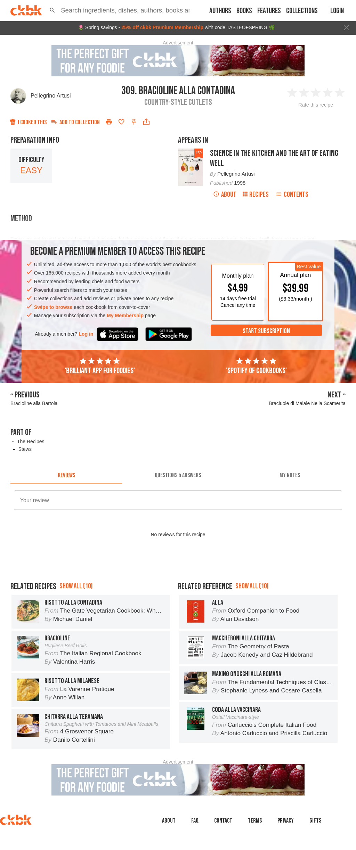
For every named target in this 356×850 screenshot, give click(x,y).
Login (337, 11)
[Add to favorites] (121, 122)
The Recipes (30, 441)
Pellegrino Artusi (51, 96)
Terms (255, 820)
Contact (223, 820)
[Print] (109, 122)
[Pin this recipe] (134, 122)
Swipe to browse (53, 307)
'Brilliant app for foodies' (100, 366)
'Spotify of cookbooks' (256, 366)
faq (195, 820)
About (224, 194)
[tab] (66, 475)
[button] (52, 10)
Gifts (315, 820)
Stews (25, 449)
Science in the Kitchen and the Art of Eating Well (274, 158)
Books (244, 11)
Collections (302, 11)
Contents (291, 194)
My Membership (125, 315)
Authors (220, 11)
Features (269, 11)
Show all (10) (75, 586)
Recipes (256, 194)
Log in (86, 334)
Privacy (285, 820)
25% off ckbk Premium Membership (162, 27)
